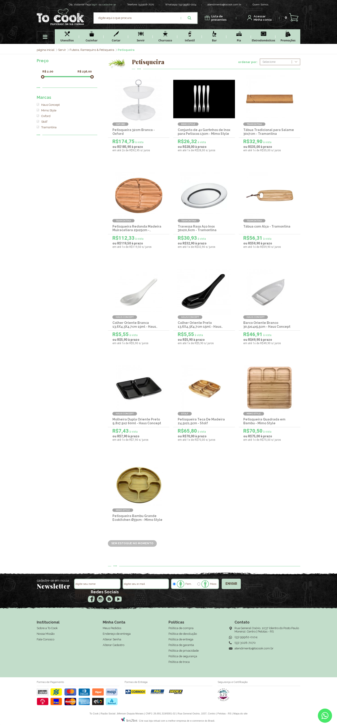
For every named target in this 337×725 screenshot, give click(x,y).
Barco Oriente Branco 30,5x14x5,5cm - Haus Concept (266, 324)
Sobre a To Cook (47, 628)
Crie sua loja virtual (149, 720)
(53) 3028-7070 (245, 642)
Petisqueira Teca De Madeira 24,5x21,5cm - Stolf (201, 421)
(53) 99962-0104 (187, 4)
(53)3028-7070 (146, 4)
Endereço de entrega (117, 633)
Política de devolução (182, 633)
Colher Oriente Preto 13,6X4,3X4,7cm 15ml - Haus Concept (199, 326)
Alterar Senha (112, 639)
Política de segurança (182, 656)
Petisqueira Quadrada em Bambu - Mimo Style (264, 421)
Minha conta (263, 18)
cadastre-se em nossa (53, 580)
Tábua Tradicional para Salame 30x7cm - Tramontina (268, 132)
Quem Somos (260, 4)
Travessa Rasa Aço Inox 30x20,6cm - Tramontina (197, 228)
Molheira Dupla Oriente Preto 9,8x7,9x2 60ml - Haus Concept (136, 421)
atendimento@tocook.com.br (224, 4)
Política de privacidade (183, 650)
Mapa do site (240, 713)
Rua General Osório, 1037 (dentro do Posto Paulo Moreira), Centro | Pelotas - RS (267, 629)
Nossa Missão (46, 633)
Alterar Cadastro (113, 645)
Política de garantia (181, 645)
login (94, 4)
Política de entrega (180, 639)
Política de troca (179, 662)
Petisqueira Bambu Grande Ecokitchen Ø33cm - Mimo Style (137, 518)
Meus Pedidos (112, 628)
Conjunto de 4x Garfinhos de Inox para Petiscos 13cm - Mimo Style (204, 132)
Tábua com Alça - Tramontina (266, 226)
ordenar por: (247, 62)
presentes (219, 18)
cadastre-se (109, 4)
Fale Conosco (45, 639)
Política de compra (181, 628)
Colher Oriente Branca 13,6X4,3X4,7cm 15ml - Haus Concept (134, 326)
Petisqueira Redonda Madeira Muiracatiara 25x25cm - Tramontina (136, 230)
